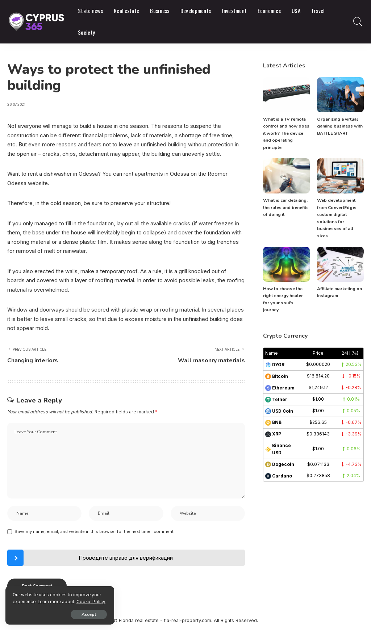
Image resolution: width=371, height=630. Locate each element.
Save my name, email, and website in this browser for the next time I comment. (94, 531)
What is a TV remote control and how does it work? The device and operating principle (286, 133)
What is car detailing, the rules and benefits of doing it (286, 207)
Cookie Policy (90, 601)
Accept (89, 614)
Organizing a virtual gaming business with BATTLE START (340, 126)
